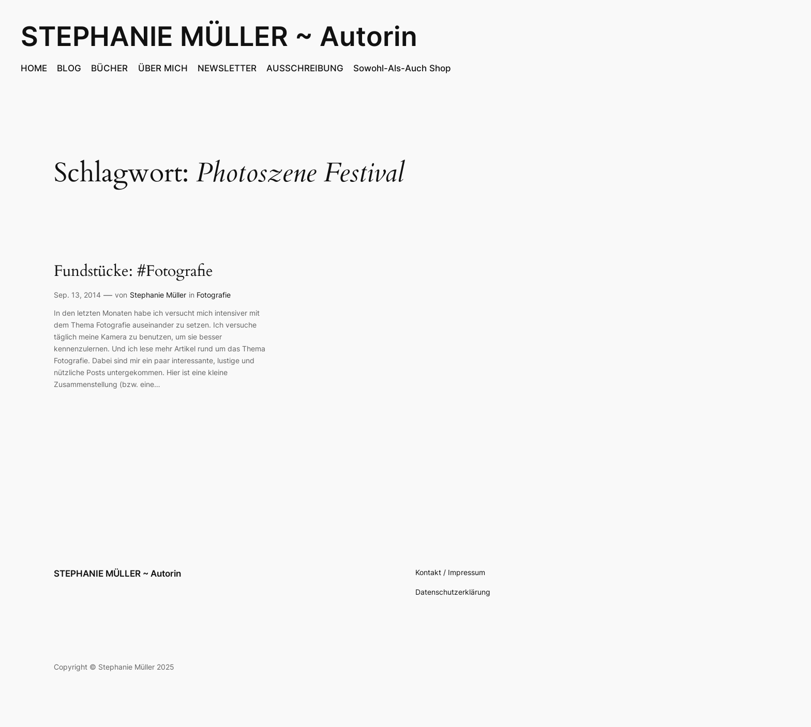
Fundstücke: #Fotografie (133, 271)
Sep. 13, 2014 (77, 294)
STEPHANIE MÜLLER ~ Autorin (219, 36)
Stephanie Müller (158, 294)
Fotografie (214, 294)
